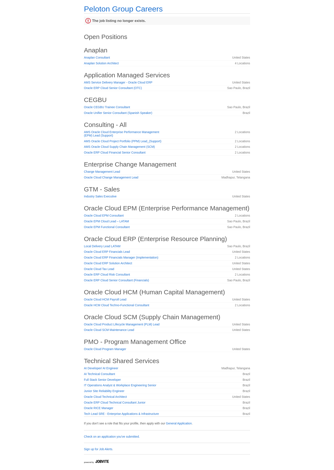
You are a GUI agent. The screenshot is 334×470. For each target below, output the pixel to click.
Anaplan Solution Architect (101, 63)
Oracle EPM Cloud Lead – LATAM (106, 221)
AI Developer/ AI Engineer (101, 368)
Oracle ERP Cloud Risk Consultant (107, 274)
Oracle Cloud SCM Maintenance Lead (109, 330)
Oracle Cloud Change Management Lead (111, 177)
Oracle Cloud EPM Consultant (104, 215)
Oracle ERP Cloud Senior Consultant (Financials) (116, 280)
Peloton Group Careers (123, 8)
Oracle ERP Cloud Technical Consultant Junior (114, 402)
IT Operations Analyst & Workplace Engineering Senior (120, 385)
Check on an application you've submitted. (112, 436)
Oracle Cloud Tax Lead (99, 269)
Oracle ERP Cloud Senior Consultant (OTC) (113, 88)
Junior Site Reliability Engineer (104, 391)
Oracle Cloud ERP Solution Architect (108, 263)
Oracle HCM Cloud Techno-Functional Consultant (116, 305)
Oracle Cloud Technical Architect (105, 396)
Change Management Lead (102, 171)
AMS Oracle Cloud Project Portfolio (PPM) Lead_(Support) (122, 141)
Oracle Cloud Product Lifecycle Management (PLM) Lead (122, 324)
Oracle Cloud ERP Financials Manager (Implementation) (121, 257)
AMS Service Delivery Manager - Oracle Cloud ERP (118, 82)
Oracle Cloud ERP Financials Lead (107, 251)
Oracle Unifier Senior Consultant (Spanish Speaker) (118, 113)
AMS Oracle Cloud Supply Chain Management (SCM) (119, 146)
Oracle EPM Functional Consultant (107, 227)
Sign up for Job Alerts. (98, 449)
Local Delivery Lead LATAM (102, 246)
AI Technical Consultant (99, 374)
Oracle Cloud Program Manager (105, 349)
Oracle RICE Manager (98, 408)
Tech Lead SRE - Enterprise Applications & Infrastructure (121, 413)
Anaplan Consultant (97, 57)
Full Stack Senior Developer (102, 379)
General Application (179, 423)
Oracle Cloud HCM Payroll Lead (105, 299)
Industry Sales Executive (100, 196)
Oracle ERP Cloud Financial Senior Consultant (114, 152)
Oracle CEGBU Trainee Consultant (107, 107)
